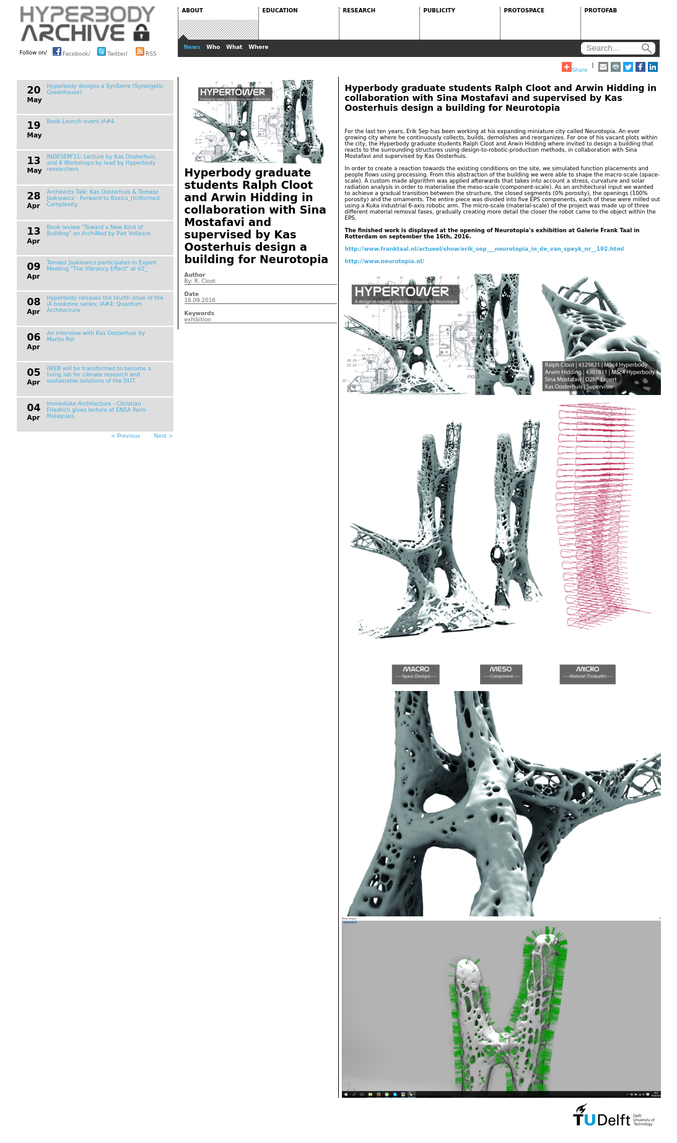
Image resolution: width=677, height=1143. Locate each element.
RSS (146, 51)
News (192, 47)
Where (258, 47)
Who (213, 47)
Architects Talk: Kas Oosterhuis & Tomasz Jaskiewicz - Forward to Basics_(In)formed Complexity (103, 198)
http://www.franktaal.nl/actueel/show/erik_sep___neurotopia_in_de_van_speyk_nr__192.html (484, 249)
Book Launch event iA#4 (81, 121)
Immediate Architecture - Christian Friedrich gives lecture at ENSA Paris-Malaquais (97, 410)
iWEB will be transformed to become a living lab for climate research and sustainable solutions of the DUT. (99, 374)
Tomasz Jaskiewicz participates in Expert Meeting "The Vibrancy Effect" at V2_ (102, 265)
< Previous (125, 436)
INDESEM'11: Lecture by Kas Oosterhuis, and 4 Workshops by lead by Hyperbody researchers (102, 163)
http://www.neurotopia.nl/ (384, 261)
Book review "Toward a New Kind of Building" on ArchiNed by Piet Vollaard (99, 230)
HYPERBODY (88, 23)
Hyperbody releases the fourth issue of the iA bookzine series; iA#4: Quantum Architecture (105, 304)
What (234, 47)
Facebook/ (71, 51)
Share (574, 67)
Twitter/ (112, 51)
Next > (163, 436)
